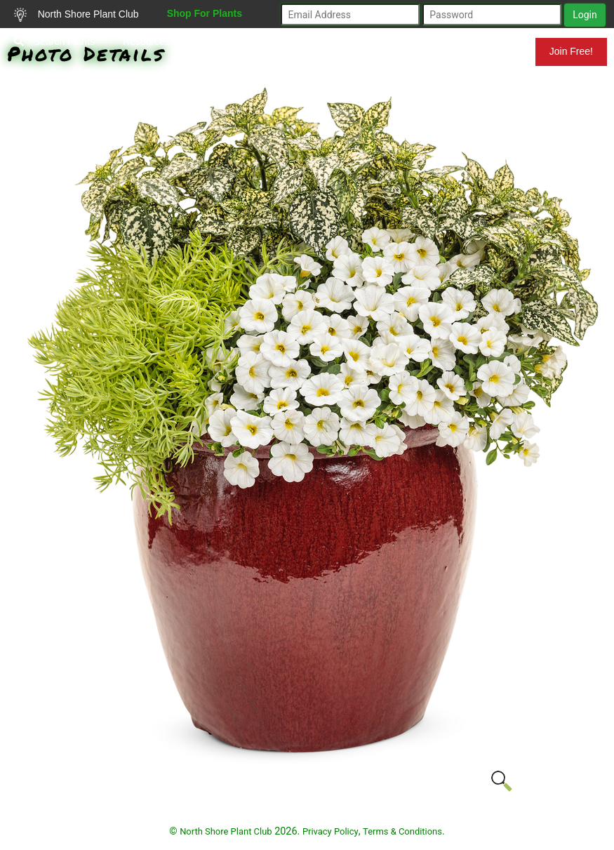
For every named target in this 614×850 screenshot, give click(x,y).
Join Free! (571, 51)
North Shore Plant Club (76, 15)
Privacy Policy (330, 831)
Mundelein (489, 51)
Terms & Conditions (402, 831)
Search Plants (54, 41)
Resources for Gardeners (178, 41)
